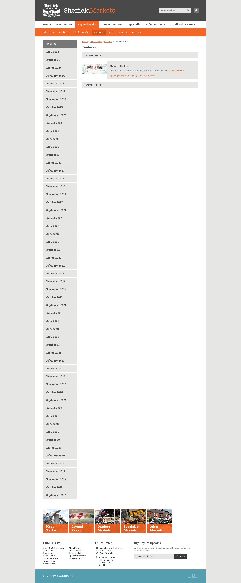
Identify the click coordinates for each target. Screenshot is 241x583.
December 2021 (55, 281)
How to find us (119, 66)
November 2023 (56, 99)
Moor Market (64, 24)
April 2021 (52, 344)
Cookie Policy (49, 556)
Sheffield (89, 10)
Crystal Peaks (87, 24)
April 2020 (53, 439)
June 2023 (52, 138)
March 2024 (53, 67)
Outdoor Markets (112, 24)
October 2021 (54, 297)
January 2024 (55, 83)
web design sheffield (193, 576)
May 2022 (52, 241)
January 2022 (55, 273)
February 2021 (55, 360)
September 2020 (56, 400)
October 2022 (54, 202)
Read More (178, 70)
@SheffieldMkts (104, 553)
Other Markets (155, 24)
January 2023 (55, 178)
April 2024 (53, 59)
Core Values (48, 550)
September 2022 (56, 210)
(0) (134, 75)
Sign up (181, 556)
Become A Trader (51, 558)
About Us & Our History (53, 548)
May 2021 (52, 336)
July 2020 (52, 416)
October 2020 (54, 392)
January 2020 (55, 463)
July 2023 (52, 131)
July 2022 (52, 226)
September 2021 (56, 305)
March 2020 (53, 447)
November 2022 (56, 194)
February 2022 (55, 265)
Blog (112, 32)
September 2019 (56, 495)
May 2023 (52, 146)
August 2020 (54, 408)
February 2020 (55, 455)
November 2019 (56, 479)
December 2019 (55, 471)
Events (123, 32)
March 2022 (53, 257)
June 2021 (52, 328)
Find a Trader (81, 32)
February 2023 (55, 170)
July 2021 (52, 321)
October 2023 (54, 107)
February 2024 (55, 75)
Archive (51, 43)
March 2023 (53, 162)
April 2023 (53, 154)
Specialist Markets (77, 556)
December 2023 (55, 91)
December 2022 (55, 186)
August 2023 (54, 123)
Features (99, 32)
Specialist (134, 24)
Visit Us (64, 32)
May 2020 (52, 431)
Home (47, 24)
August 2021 (54, 313)
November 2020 (56, 384)
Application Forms (183, 24)
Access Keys (49, 564)
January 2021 (55, 368)
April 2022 (53, 249)
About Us (48, 32)
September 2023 (56, 115)
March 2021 (53, 352)
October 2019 (54, 487)
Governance (48, 553)
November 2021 (56, 289)
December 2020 (55, 376)
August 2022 (54, 218)
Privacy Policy (49, 561)
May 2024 (52, 51)
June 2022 (52, 233)
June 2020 (52, 423)
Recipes (137, 32)
